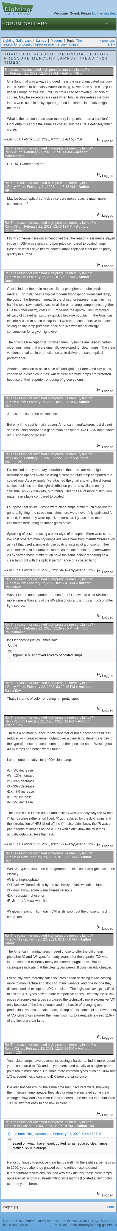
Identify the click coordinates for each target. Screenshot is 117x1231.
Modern (56, 41)
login (95, 13)
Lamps (41, 41)
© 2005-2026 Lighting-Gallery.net (26, 1221)
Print (110, 1207)
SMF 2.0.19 (62, 1221)
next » (110, 44)
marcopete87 (14, 156)
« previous (107, 41)
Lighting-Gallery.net (17, 41)
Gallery (35, 23)
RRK (78, 73)
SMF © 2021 (80, 1221)
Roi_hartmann (14, 230)
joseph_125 (13, 462)
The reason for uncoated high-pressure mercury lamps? (42, 42)
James (9, 281)
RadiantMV (12, 587)
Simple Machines (102, 1221)
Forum (12, 23)
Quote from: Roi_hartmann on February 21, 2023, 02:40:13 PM (54, 1134)
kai (92, 1126)
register (109, 13)
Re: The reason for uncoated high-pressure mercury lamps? (48, 148)
